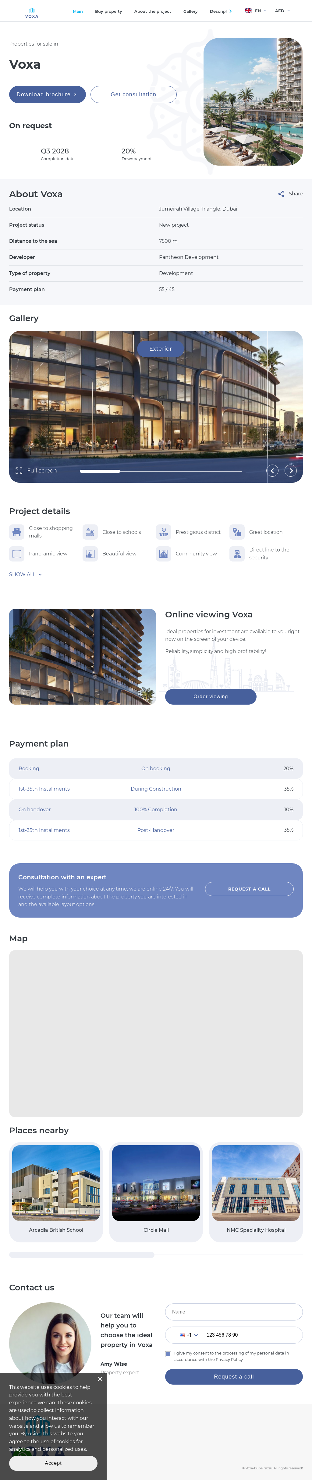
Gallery (190, 11)
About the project (152, 11)
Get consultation (133, 94)
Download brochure (48, 94)
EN (253, 10)
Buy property (108, 11)
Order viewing (210, 696)
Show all (22, 574)
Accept (53, 1463)
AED (279, 10)
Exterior (160, 348)
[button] (272, 471)
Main (78, 11)
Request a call (249, 889)
